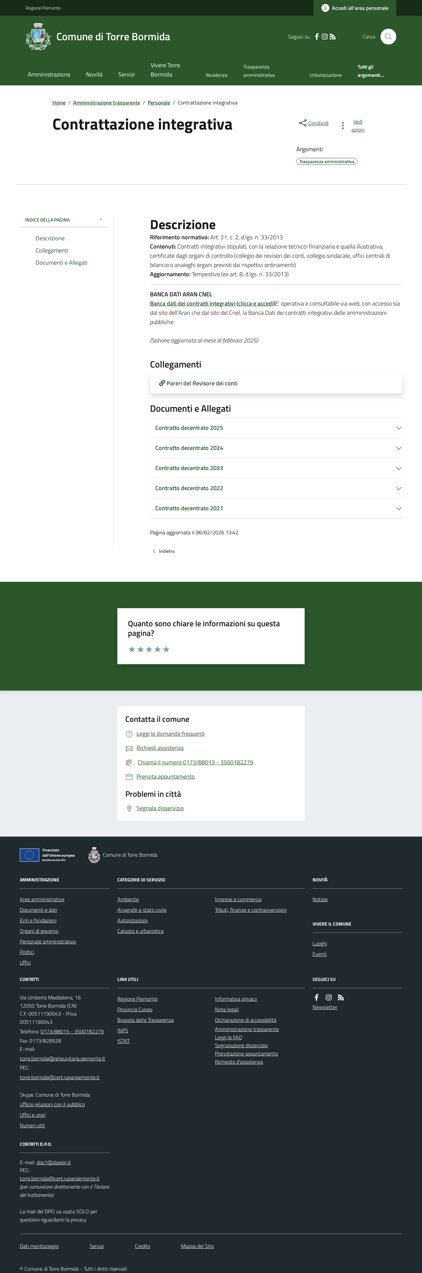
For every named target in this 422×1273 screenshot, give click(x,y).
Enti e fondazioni (38, 920)
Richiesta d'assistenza (239, 1062)
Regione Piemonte (43, 7)
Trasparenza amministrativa (259, 70)
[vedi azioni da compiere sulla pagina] (353, 125)
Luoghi (320, 943)
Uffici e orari (32, 1115)
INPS (122, 1030)
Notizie (320, 899)
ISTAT (123, 1041)
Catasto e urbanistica (140, 931)
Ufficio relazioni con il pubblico (52, 1104)
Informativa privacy (236, 999)
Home (59, 102)
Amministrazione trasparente (106, 102)
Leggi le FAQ (228, 1037)
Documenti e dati (38, 910)
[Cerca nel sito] (385, 36)
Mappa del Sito (197, 1246)
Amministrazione (49, 74)
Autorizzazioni (132, 920)
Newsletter (325, 1007)
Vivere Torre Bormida (165, 70)
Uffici (25, 962)
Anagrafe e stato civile (141, 910)
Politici (27, 952)
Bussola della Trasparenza (145, 1020)
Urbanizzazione (326, 75)
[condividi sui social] (313, 123)
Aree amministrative (42, 899)
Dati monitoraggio (39, 1246)
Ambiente (128, 899)
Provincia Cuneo (134, 1009)
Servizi (126, 74)
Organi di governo (39, 931)
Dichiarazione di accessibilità (245, 1020)
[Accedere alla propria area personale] (355, 8)
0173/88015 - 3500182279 (72, 1031)
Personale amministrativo (48, 941)
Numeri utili (32, 1125)
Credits (142, 1246)
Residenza (216, 75)
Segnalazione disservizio (241, 1045)
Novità (94, 74)
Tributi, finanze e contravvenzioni (250, 910)
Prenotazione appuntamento (246, 1053)
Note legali (227, 1009)
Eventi (320, 954)
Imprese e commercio (238, 899)
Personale (159, 102)
